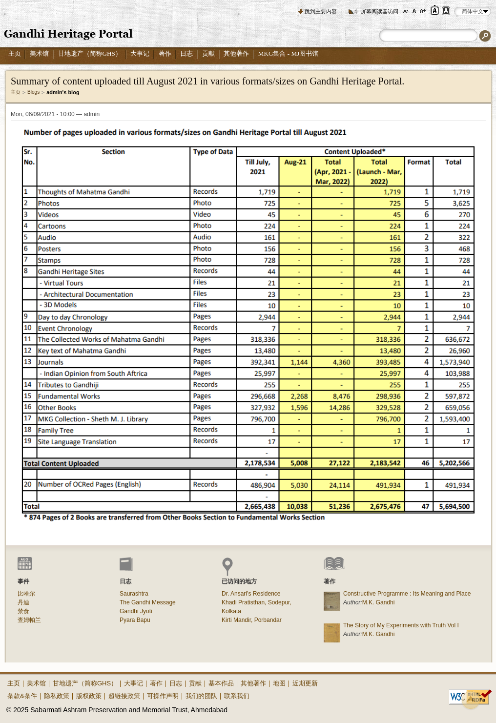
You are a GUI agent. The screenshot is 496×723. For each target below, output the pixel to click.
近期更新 (305, 683)
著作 (165, 53)
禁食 (23, 611)
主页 (14, 53)
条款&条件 (22, 696)
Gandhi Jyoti (136, 611)
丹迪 (23, 602)
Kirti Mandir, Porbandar (252, 620)
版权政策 (89, 696)
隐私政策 (56, 696)
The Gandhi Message (148, 602)
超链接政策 (124, 696)
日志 (186, 53)
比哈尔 (26, 593)
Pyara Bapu (135, 620)
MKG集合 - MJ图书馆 (288, 53)
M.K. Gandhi (378, 602)
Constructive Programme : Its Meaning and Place (407, 593)
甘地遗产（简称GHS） (90, 53)
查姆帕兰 (29, 620)
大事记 (139, 53)
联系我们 (236, 696)
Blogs (33, 92)
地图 (279, 683)
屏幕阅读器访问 (379, 11)
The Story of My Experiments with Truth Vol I (401, 625)
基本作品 (221, 683)
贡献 (208, 53)
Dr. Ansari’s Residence (251, 593)
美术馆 (39, 53)
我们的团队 (201, 696)
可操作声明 (163, 696)
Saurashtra (134, 593)
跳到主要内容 (321, 11)
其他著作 (236, 53)
